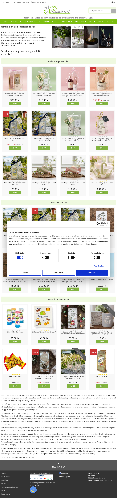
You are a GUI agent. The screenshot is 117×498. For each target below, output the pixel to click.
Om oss (3, 484)
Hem (93, 21)
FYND (68, 27)
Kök (101, 21)
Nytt (6, 21)
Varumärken (5, 477)
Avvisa (25, 273)
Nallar (3, 490)
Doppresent (5, 494)
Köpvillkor (4, 480)
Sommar (55, 21)
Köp (15, 103)
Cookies (4, 473)
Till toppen (58, 465)
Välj (102, 341)
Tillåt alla (92, 273)
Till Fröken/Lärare (32, 21)
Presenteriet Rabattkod (9, 487)
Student (46, 21)
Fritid (110, 21)
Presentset (67, 21)
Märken (59, 26)
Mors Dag (17, 21)
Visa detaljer (99, 266)
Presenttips (81, 21)
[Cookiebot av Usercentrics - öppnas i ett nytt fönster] (98, 224)
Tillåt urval (58, 273)
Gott (49, 26)
